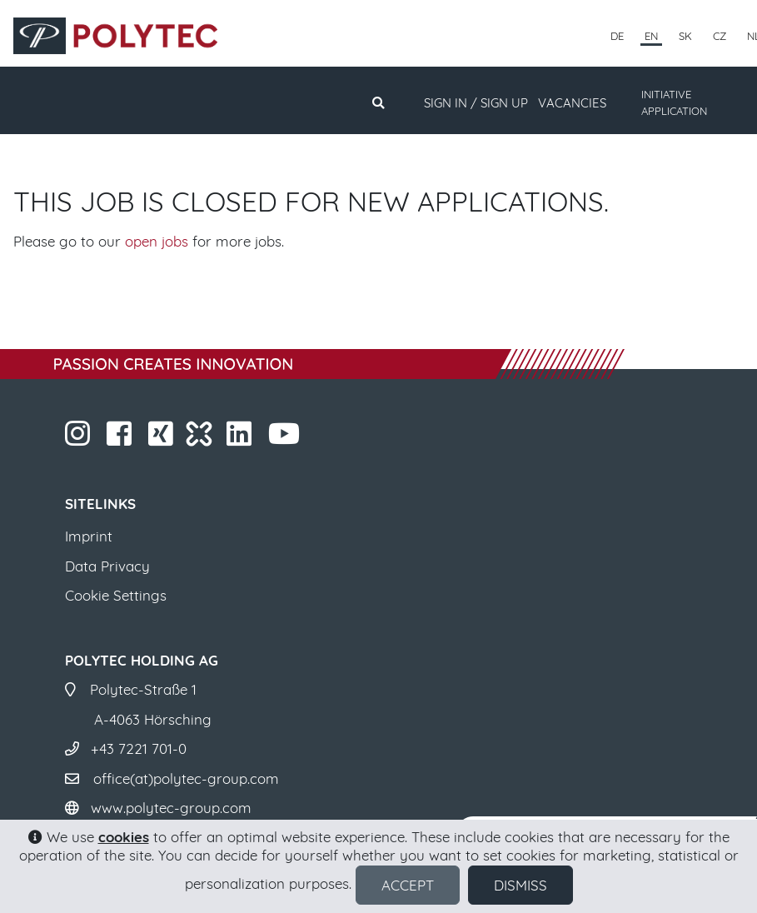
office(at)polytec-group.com (186, 778)
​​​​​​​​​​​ (241, 438)
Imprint (88, 536)
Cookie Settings (116, 595)
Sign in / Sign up (476, 103)
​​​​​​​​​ (162, 438)
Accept (407, 885)
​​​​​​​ (79, 438)
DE (617, 35)
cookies (123, 837)
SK (685, 35)
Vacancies (572, 103)
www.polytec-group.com (171, 807)
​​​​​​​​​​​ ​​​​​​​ (286, 438)
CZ (719, 35)
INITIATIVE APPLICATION (674, 102)
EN (651, 35)
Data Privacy (107, 566)
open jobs (156, 241)
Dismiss (520, 885)
